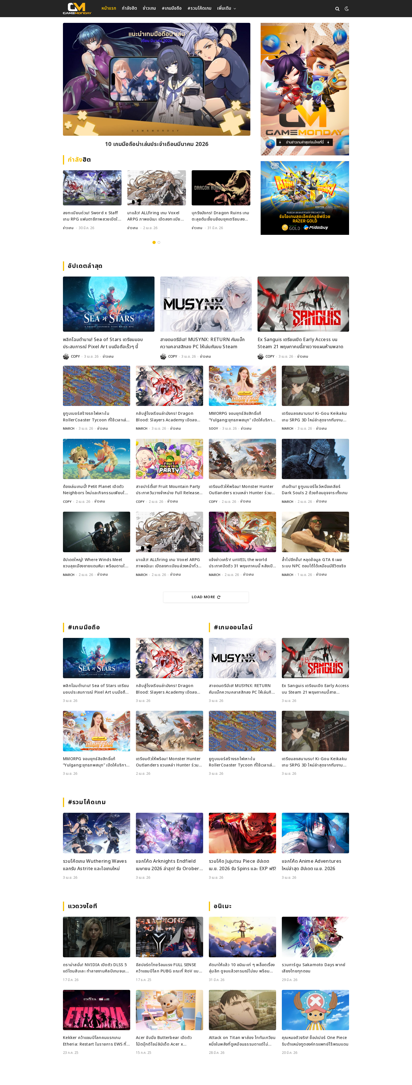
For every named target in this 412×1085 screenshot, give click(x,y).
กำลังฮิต (129, 8)
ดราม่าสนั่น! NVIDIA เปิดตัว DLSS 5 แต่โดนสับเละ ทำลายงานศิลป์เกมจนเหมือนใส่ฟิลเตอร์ (95, 968)
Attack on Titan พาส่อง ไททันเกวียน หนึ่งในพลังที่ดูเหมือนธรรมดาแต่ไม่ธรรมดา (242, 1040)
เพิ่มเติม (224, 8)
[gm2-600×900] (305, 89)
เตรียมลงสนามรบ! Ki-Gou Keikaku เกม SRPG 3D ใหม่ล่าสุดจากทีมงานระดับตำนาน (314, 417)
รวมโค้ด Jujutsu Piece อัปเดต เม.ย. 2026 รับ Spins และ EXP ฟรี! (242, 865)
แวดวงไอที (82, 906)
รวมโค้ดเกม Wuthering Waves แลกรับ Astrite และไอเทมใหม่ (95, 865)
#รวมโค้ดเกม (199, 8)
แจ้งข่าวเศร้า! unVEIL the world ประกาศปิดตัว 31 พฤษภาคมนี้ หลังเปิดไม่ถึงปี (242, 562)
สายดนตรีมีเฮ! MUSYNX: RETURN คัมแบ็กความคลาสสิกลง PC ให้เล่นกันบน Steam (202, 343)
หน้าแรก (109, 8)
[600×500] (305, 198)
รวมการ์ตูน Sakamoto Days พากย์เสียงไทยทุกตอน (314, 968)
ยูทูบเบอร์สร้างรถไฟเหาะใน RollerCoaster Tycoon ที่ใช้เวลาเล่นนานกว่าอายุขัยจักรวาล (96, 417)
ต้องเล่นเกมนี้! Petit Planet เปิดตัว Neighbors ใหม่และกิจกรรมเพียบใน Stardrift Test (95, 489)
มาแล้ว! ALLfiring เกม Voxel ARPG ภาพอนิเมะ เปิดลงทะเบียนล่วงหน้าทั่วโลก (155, 216)
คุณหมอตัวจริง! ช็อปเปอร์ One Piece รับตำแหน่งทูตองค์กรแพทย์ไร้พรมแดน (315, 1040)
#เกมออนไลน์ (233, 627)
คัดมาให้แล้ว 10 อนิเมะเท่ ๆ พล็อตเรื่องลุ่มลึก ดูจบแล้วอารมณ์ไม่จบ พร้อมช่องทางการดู (242, 968)
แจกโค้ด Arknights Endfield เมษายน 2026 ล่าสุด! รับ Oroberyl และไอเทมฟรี (169, 865)
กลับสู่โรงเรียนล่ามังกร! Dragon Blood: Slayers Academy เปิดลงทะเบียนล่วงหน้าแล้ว (166, 417)
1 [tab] (154, 242)
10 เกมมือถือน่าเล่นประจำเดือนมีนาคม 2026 (156, 145)
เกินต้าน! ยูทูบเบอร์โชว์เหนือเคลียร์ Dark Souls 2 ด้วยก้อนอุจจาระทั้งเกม (315, 489)
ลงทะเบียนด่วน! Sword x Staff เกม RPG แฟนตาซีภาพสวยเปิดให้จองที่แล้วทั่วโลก (91, 216)
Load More (206, 597)
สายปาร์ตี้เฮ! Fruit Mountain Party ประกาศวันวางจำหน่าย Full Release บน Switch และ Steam (168, 489)
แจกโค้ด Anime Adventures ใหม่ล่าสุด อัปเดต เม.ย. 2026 (311, 865)
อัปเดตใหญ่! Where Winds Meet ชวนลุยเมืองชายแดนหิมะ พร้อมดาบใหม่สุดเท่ (96, 562)
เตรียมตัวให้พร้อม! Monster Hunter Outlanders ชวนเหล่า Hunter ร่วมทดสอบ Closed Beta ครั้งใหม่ (241, 489)
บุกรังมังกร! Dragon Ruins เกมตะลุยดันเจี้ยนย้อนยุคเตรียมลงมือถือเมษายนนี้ (221, 216)
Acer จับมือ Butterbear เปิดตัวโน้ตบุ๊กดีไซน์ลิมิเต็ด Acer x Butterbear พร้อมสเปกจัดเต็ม (164, 1040)
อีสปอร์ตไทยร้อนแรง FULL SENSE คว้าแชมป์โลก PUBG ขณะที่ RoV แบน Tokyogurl (168, 968)
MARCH (68, 428)
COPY (75, 356)
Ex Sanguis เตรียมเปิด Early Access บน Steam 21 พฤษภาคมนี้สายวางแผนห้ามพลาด (301, 343)
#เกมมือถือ (172, 8)
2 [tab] (159, 242)
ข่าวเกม (149, 8)
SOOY (214, 428)
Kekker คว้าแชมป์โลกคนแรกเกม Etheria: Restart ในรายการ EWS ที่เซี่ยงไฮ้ (94, 1040)
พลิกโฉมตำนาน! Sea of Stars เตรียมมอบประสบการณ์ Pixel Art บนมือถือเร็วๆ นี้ (103, 343)
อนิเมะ (222, 906)
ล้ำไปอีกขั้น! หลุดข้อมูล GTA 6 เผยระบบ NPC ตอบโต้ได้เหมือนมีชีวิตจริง (314, 562)
